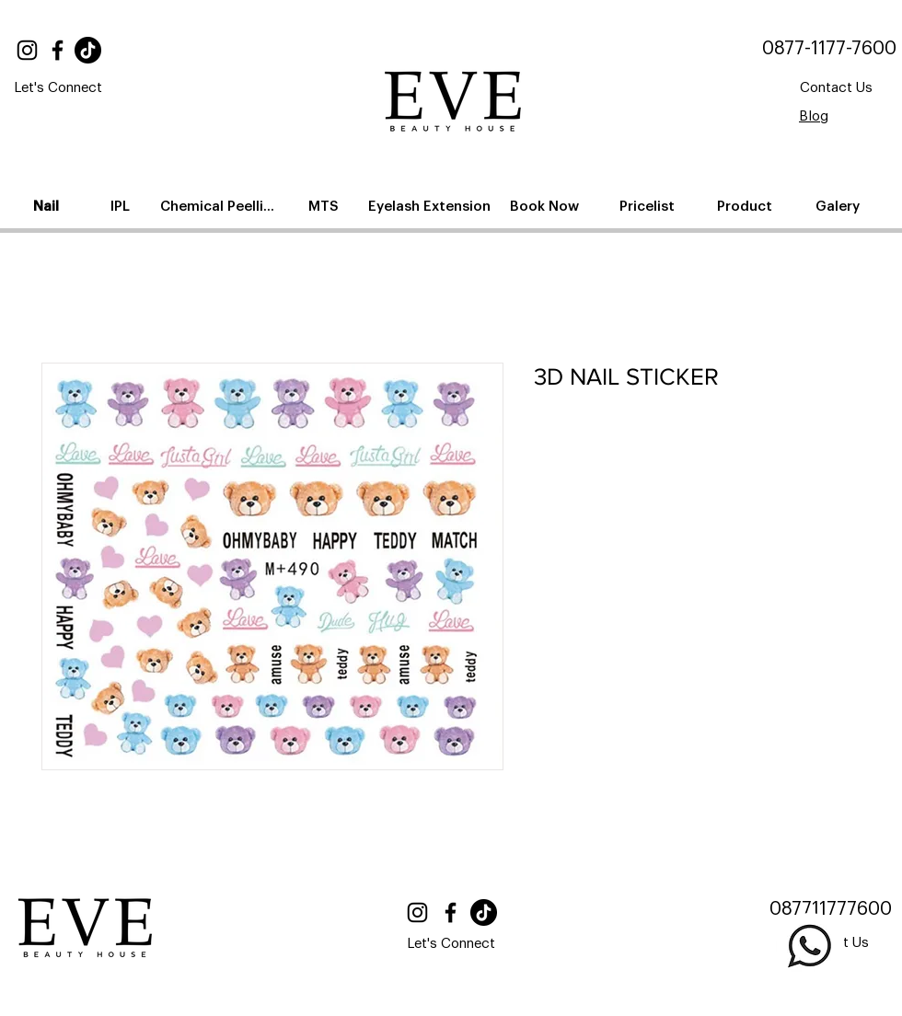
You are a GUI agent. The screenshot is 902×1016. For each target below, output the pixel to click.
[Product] (746, 206)
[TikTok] (88, 50)
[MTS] (325, 206)
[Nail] (48, 206)
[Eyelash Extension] (431, 206)
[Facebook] (57, 50)
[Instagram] (27, 50)
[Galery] (838, 206)
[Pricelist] (649, 206)
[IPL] (121, 206)
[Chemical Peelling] (221, 206)
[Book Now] (545, 206)
